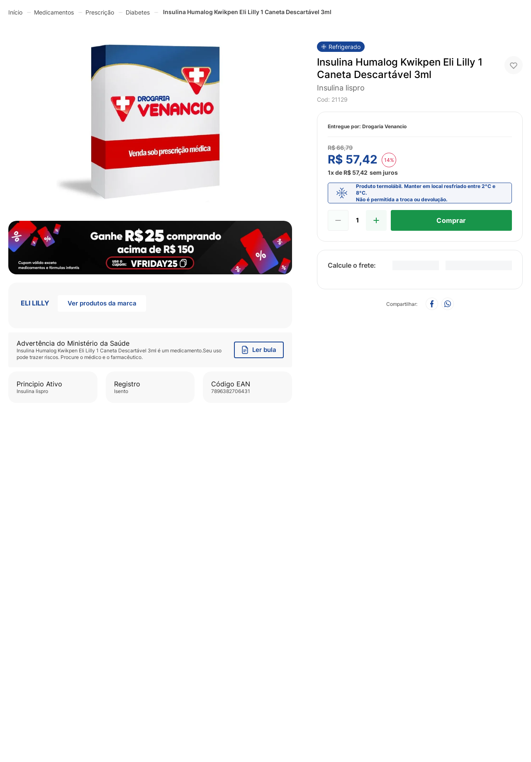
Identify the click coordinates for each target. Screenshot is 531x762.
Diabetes (138, 12)
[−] (338, 220)
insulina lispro (341, 87)
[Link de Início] (15, 12)
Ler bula (259, 350)
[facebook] (432, 304)
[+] (376, 220)
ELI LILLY (35, 303)
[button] (150, 120)
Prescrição (99, 12)
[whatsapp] (447, 304)
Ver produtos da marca (102, 303)
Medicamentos (54, 12)
